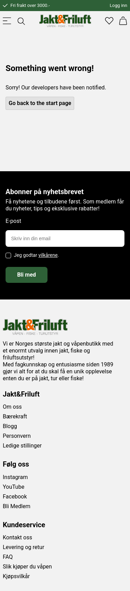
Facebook (15, 496)
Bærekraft (15, 416)
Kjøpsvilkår (16, 576)
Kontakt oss (17, 537)
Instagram (15, 477)
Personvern (17, 436)
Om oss (12, 406)
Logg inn (118, 5)
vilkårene (48, 255)
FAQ (8, 557)
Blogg (10, 426)
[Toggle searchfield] (21, 21)
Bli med (26, 274)
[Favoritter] (109, 21)
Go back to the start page (40, 103)
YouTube (13, 487)
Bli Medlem (17, 506)
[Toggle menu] (7, 21)
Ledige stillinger (22, 445)
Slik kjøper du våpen (27, 566)
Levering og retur (23, 547)
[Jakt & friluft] (65, 21)
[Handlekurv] (123, 21)
